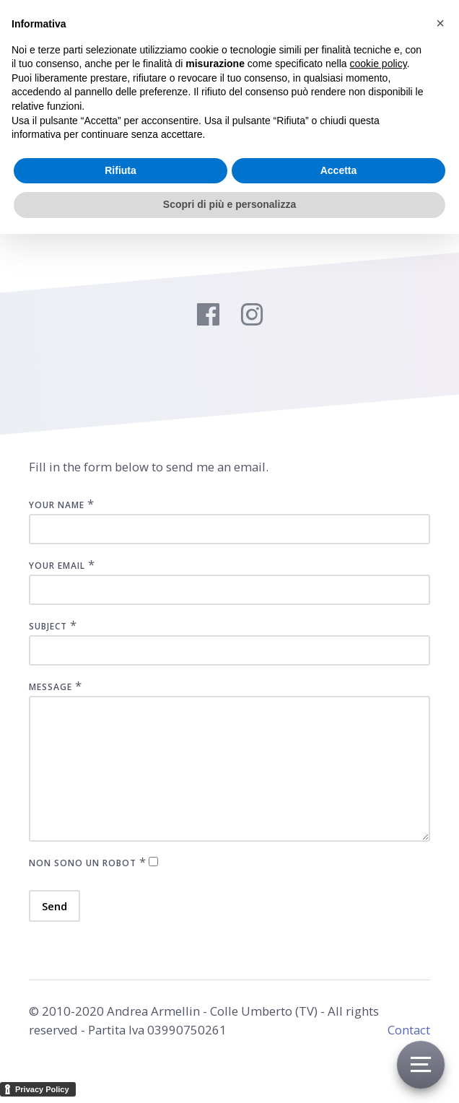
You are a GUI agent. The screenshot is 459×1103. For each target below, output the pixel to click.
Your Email (57, 565)
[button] (440, 23)
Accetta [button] (338, 170)
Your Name (56, 505)
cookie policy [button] (378, 63)
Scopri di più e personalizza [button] (229, 204)
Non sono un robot (82, 863)
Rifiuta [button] (120, 170)
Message (50, 687)
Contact (409, 1029)
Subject (48, 626)
